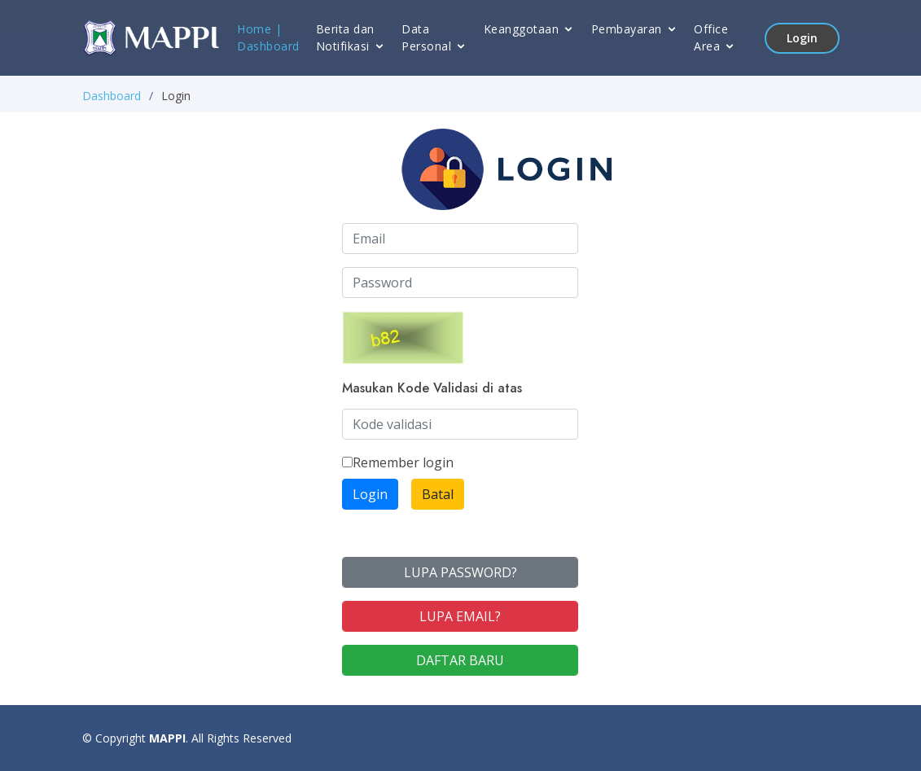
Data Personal (426, 37)
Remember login (398, 462)
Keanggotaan (521, 29)
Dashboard (268, 46)
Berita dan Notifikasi (345, 37)
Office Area (711, 37)
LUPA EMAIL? (460, 616)
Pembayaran (626, 29)
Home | (259, 29)
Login (802, 38)
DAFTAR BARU (460, 660)
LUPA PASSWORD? (460, 572)
